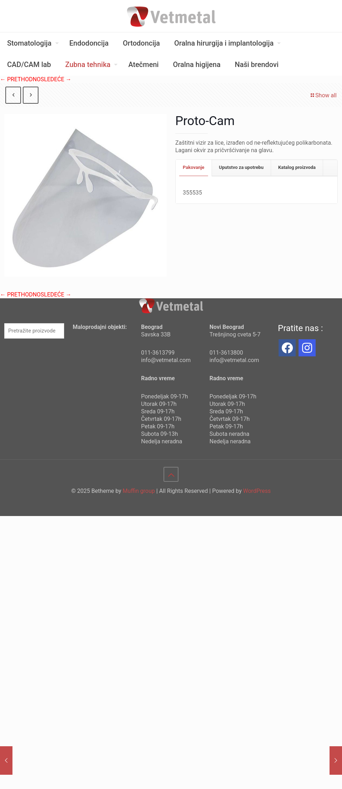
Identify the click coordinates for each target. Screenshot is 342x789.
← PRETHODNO (20, 79)
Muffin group (139, 491)
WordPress (257, 491)
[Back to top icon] (171, 474)
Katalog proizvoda (297, 167)
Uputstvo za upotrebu (241, 167)
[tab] (194, 168)
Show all (323, 95)
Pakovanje (193, 167)
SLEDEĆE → (56, 79)
